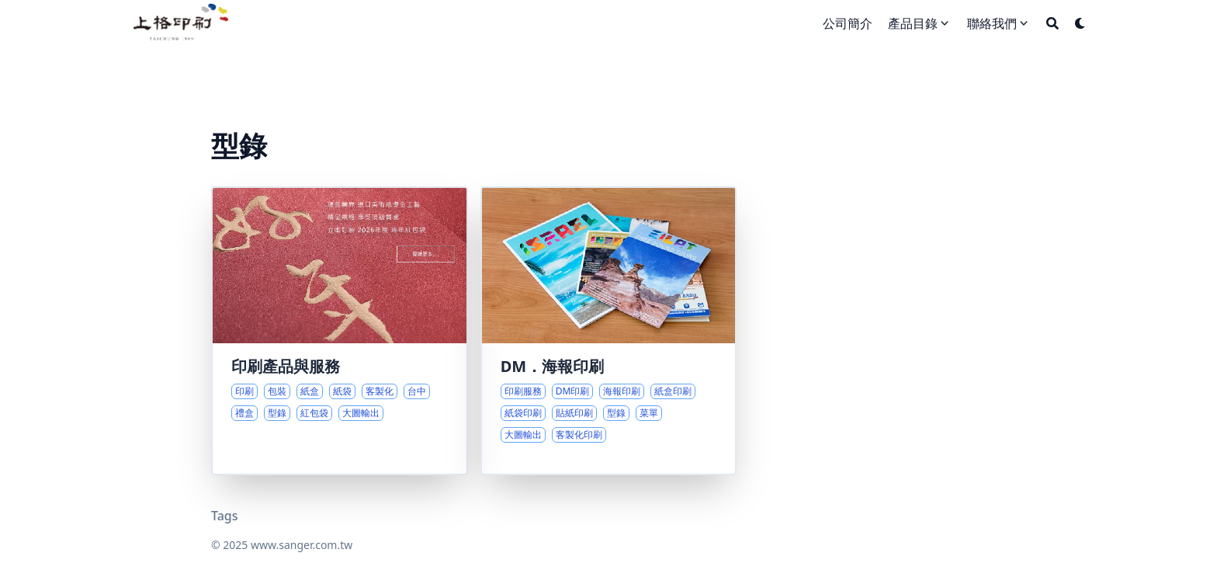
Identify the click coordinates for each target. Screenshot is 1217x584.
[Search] (1052, 23)
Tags (224, 515)
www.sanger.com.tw (301, 544)
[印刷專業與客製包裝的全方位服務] (339, 331)
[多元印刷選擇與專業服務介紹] (609, 331)
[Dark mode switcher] (1080, 23)
